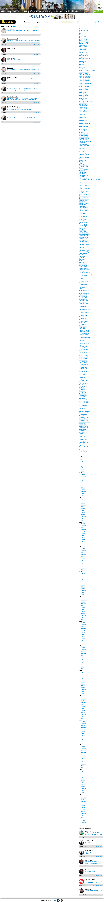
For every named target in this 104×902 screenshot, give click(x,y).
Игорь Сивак (82, 176)
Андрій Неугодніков (84, 126)
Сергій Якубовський (84, 323)
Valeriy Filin (82, 374)
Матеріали (27, 21)
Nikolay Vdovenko (83, 308)
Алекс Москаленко (83, 69)
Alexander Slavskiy (83, 133)
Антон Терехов (82, 114)
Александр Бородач (84, 73)
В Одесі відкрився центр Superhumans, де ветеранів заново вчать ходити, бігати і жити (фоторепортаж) (10, 11)
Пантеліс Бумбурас (84, 222)
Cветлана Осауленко (84, 157)
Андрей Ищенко (83, 120)
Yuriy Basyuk (82, 390)
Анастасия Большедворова (86, 101)
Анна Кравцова (83, 111)
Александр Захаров (84, 79)
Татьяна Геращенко (84, 333)
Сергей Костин (82, 314)
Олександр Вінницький (85, 250)
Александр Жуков (83, 89)
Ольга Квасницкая (83, 241)
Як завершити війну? (90, 871)
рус (78, 21)
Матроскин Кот (83, 227)
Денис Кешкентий (83, 429)
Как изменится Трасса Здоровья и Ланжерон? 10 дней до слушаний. (93, 833)
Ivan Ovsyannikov (83, 266)
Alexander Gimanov (84, 131)
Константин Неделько (84, 195)
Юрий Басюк (82, 433)
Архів (38, 21)
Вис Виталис (82, 67)
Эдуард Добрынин (83, 395)
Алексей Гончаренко (84, 94)
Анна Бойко (82, 110)
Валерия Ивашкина (84, 40)
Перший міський (83, 268)
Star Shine (81, 365)
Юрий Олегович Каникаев (85, 435)
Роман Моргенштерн (84, 163)
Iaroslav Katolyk (83, 228)
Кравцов (81, 182)
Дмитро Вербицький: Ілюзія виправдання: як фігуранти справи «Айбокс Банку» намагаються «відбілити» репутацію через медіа (23, 41)
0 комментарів (36, 44)
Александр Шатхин (84, 91)
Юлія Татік (81, 444)
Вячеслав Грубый (83, 156)
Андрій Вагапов (83, 125)
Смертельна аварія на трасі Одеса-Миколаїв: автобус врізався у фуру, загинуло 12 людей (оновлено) (52, 11)
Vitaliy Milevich (82, 379)
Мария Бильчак (83, 216)
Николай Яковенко (84, 232)
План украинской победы (13, 59)
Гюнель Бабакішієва (84, 154)
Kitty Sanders (82, 280)
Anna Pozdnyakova (83, 148)
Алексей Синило (83, 98)
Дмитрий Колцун (83, 417)
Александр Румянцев (84, 80)
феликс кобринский (84, 348)
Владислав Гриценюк (84, 58)
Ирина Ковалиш (83, 185)
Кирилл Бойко (82, 187)
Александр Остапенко (84, 85)
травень (83, 463)
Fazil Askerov (82, 206)
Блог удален (88, 842)
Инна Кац (81, 193)
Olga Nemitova (82, 345)
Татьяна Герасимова (84, 331)
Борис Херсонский (83, 104)
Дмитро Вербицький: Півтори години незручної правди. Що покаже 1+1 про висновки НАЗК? (22, 118)
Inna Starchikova (83, 263)
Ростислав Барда (83, 166)
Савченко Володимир (84, 300)
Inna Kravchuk (82, 262)
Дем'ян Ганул (82, 424)
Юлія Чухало (82, 445)
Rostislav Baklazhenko (84, 352)
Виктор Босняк (83, 61)
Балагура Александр (84, 35)
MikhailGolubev (83, 299)
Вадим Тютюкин (83, 46)
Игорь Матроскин (83, 175)
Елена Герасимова (83, 405)
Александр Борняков (84, 74)
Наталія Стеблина (83, 225)
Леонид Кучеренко (84, 203)
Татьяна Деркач (83, 336)
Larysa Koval (82, 286)
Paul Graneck (82, 351)
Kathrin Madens (83, 277)
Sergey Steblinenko (84, 357)
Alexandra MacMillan (84, 138)
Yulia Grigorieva (83, 386)
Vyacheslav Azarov (83, 382)
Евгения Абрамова (84, 402)
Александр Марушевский (85, 83)
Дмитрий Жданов (83, 420)
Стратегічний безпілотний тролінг (93, 890)
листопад (83, 476)
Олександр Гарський (84, 249)
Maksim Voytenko (83, 290)
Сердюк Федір (82, 324)
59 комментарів (36, 35)
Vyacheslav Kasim (83, 383)
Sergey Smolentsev (83, 355)
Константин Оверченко (85, 194)
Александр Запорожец (84, 77)
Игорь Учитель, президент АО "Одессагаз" (90, 179)
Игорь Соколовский (84, 178)
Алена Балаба (82, 100)
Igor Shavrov (82, 259)
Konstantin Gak (83, 283)
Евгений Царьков (83, 401)
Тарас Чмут (82, 327)
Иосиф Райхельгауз (84, 198)
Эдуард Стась (82, 393)
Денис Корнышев (83, 427)
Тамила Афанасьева (84, 330)
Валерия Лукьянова (84, 42)
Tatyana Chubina (83, 367)
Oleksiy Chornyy (83, 342)
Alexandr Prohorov (83, 135)
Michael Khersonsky (84, 292)
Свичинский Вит (83, 302)
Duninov (81, 167)
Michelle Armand (83, 294)
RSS (14, 26)
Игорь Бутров (82, 172)
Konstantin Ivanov (83, 281)
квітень (83, 465)
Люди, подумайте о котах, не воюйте (92, 852)
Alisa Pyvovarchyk (83, 139)
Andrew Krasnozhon (84, 145)
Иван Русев (82, 170)
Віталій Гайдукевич (84, 153)
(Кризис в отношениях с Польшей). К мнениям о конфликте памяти (22, 31)
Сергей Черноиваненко (85, 320)
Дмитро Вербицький (84, 421)
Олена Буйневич (83, 253)
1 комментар (36, 54)
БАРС (80, 33)
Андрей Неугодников (84, 123)
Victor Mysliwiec (83, 376)
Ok (58, 900)
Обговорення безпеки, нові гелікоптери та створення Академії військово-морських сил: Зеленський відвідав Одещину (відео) (31, 11)
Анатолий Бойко (83, 102)
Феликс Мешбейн (83, 349)
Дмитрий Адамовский (84, 416)
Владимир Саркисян (84, 55)
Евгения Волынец (83, 404)
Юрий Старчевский (84, 436)
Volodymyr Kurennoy (84, 380)
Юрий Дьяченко (83, 438)
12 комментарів (98, 875)
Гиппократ (81, 66)
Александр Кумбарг (84, 82)
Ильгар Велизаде (83, 190)
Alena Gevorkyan (83, 129)
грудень (83, 474)
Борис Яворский (83, 105)
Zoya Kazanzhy (82, 398)
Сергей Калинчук (83, 311)
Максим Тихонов (83, 221)
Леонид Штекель (83, 204)
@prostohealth (82, 29)
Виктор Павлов (83, 63)
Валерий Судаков (83, 39)
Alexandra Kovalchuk (84, 136)
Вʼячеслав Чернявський (85, 32)
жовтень (83, 478)
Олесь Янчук (82, 256)
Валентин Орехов (83, 43)
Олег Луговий (82, 246)
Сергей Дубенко (83, 318)
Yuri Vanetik (82, 389)
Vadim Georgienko (83, 371)
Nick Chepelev (82, 306)
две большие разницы (85, 411)
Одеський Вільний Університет (87, 274)
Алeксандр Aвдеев (83, 60)
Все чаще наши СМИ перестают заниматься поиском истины (23, 69)
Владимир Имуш (83, 54)
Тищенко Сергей (83, 339)
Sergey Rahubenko (83, 354)
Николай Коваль (83, 231)
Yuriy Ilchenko (82, 392)
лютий (82, 469)
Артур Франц (82, 49)
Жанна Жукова (83, 410)
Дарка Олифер (82, 408)
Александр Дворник (84, 88)
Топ (47, 21)
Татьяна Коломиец (84, 334)
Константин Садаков (84, 197)
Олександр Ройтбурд (84, 252)
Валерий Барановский (84, 36)
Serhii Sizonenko (83, 362)
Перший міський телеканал (86, 269)
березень (83, 467)
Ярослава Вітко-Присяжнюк (86, 447)
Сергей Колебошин (84, 312)
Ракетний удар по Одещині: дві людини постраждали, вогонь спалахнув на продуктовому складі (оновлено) (72, 11)
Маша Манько (82, 229)
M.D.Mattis (81, 289)
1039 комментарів (97, 885)
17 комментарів (98, 846)
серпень (83, 482)
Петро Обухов (82, 271)
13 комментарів (98, 856)
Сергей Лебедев (83, 315)
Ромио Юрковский (84, 164)
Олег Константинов (84, 244)
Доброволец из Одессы (85, 413)
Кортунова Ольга (83, 191)
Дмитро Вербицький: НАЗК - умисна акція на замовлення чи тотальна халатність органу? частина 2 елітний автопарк (22, 98)
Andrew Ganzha (83, 144)
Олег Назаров (82, 247)
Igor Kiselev (82, 258)
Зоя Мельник (82, 160)
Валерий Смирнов (83, 38)
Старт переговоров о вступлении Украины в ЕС (19, 50)
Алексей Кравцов (83, 95)
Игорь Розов (82, 173)
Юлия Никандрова (84, 442)
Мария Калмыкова (84, 218)
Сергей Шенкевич (83, 321)
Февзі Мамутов (83, 346)
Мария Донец (82, 219)
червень (83, 461)
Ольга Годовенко (83, 240)
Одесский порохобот (84, 272)
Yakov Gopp (82, 385)
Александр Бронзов (84, 71)
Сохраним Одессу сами (85, 309)
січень (82, 470)
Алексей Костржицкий (84, 97)
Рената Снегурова (83, 169)
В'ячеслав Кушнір (83, 30)
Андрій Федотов (83, 128)
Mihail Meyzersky (83, 296)
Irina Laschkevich (83, 265)
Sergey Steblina (83, 358)
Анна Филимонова (84, 113)
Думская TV (82, 423)
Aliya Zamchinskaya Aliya (85, 141)
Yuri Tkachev (82, 388)
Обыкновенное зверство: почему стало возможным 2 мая (93, 881)
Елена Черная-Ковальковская (86, 407)
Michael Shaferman (84, 293)
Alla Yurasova (82, 142)
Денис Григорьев (83, 426)
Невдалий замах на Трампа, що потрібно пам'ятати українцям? (93, 862)
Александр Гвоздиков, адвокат (87, 70)
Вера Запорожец (83, 151)
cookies (54, 900)
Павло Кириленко (83, 209)
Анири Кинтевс (83, 108)
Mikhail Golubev (83, 297)
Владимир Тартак (83, 57)
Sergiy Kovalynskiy (83, 361)
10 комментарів (98, 866)
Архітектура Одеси (83, 52)
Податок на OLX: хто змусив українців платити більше (21, 79)
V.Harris (81, 370)
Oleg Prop (81, 340)
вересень (83, 480)
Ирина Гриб (82, 184)
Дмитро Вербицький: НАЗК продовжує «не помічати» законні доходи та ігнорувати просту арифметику (23, 89)
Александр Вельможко (85, 76)
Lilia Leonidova (82, 287)
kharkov (81, 278)
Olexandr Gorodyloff (84, 343)
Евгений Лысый (83, 399)
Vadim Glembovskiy (84, 373)
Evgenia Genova (83, 200)
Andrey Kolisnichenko (84, 147)
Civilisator (81, 159)
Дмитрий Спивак (83, 419)
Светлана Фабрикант (84, 305)
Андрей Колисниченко (85, 119)
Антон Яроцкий (83, 116)
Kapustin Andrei (83, 275)
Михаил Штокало (83, 235)
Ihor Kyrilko (82, 261)
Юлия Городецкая (83, 441)
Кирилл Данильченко (84, 188)
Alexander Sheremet (84, 132)
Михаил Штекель (83, 237)
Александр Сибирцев (84, 86)
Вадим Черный (83, 48)
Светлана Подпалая (84, 303)
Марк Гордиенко (83, 212)
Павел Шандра (83, 210)
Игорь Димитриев (83, 181)
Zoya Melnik (82, 396)
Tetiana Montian (83, 368)
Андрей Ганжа (82, 117)
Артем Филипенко (83, 51)
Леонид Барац (82, 201)
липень (83, 484)
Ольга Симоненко (83, 243)
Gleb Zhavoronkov (83, 207)
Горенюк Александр (84, 107)
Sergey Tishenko (83, 359)
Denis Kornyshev (83, 162)
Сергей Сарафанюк (84, 317)
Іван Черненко (82, 430)
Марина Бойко (82, 213)
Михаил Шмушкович (84, 234)
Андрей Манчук (83, 122)
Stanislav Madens (83, 364)
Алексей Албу (82, 92)
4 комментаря (98, 895)
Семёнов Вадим (83, 326)
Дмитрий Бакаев (83, 414)
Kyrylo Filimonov (83, 284)
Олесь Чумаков (83, 255)
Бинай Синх (82, 64)
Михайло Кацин (83, 238)
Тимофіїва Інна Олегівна (85, 337)
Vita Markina (82, 377)
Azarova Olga (82, 150)
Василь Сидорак (83, 45)
